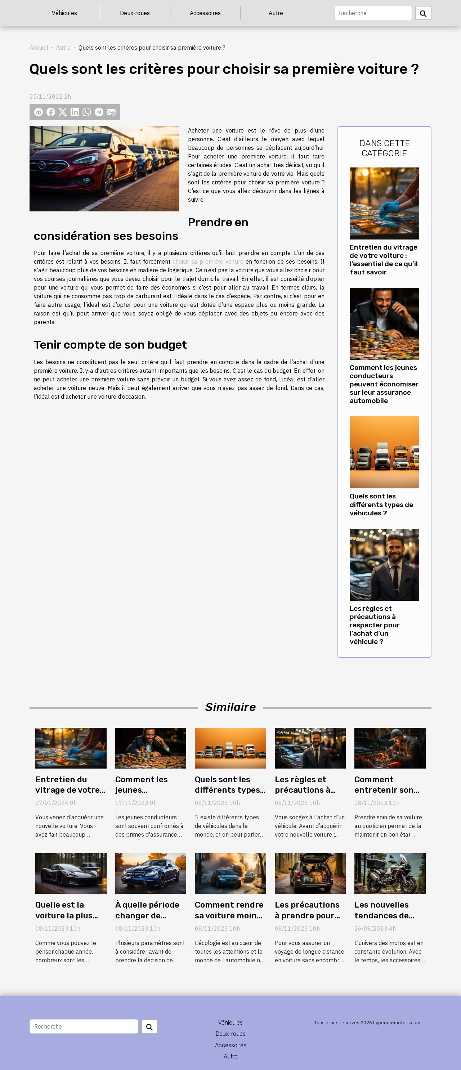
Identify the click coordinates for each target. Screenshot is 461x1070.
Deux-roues (135, 13)
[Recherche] (373, 13)
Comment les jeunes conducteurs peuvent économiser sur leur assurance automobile (384, 384)
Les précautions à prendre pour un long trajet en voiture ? (308, 921)
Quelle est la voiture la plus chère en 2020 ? (67, 915)
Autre (276, 13)
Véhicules (64, 13)
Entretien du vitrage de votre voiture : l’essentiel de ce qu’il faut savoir (384, 259)
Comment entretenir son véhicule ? (384, 790)
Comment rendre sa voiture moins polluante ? (229, 915)
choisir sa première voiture (208, 261)
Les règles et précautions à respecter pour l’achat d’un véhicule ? (375, 625)
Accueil (39, 47)
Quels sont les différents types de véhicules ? (381, 504)
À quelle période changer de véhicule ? (147, 915)
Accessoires (205, 13)
